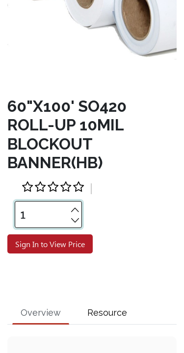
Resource (107, 293)
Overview (41, 293)
